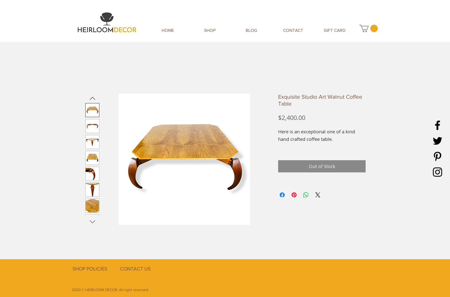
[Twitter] (437, 141)
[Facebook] (437, 125)
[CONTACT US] (135, 269)
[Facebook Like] (339, 276)
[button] (368, 28)
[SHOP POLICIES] (90, 269)
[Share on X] (318, 195)
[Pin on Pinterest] (294, 195)
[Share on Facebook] (282, 195)
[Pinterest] (437, 156)
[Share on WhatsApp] (306, 195)
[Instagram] (437, 172)
